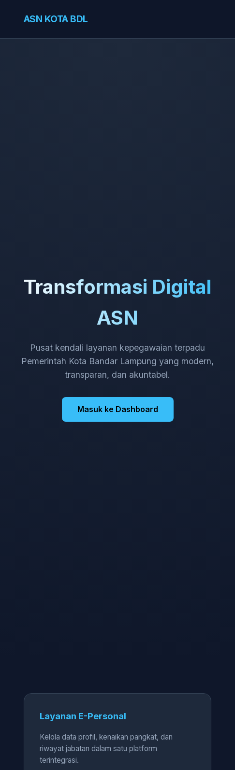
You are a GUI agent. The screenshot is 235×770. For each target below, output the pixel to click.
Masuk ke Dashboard (117, 409)
